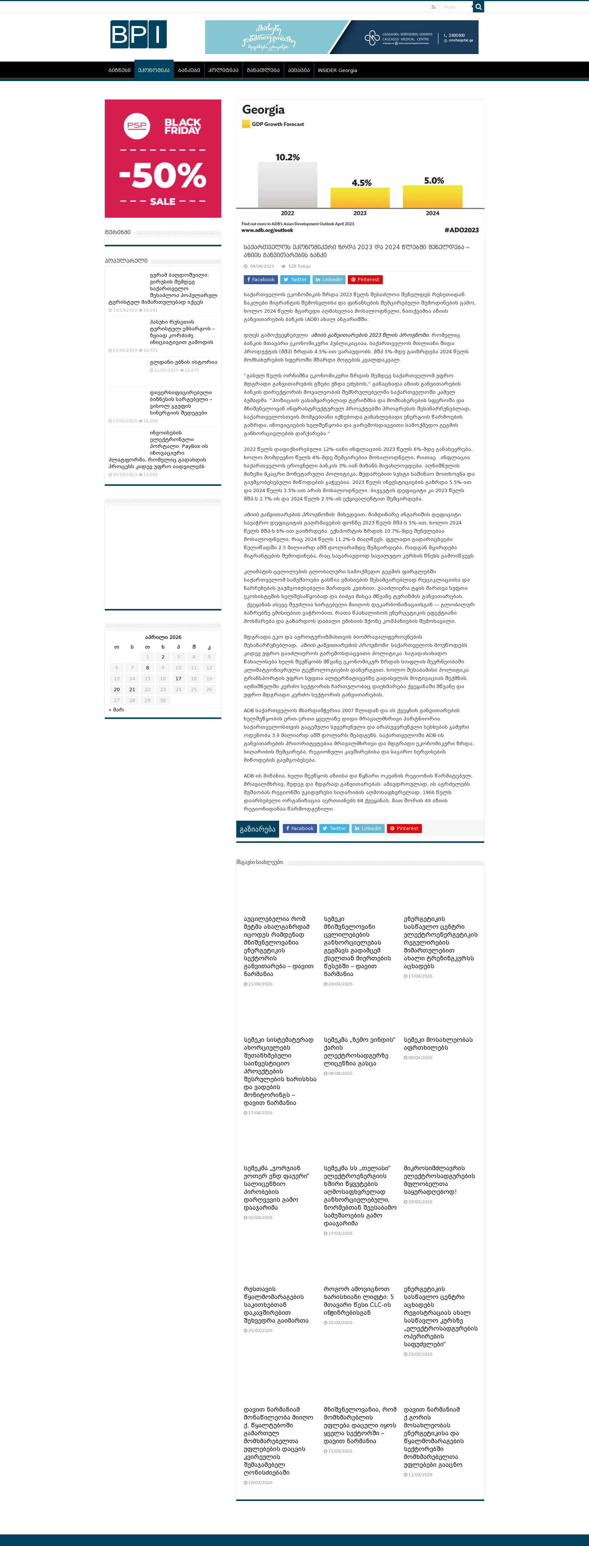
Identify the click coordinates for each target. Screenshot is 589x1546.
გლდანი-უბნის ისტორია (183, 362)
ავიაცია (299, 70)
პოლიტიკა (223, 70)
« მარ (116, 710)
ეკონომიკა (154, 70)
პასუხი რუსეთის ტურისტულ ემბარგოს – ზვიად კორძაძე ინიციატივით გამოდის (182, 332)
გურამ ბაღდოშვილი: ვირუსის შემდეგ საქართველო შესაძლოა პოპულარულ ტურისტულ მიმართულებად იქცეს (163, 288)
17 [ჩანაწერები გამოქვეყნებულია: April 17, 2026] (178, 678)
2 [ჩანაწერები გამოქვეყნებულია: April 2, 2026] (163, 657)
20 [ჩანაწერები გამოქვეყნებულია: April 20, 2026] (117, 689)
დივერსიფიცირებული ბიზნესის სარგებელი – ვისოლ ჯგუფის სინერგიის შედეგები (181, 402)
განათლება (263, 70)
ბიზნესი (120, 70)
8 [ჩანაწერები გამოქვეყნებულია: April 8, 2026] (147, 668)
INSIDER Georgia (337, 70)
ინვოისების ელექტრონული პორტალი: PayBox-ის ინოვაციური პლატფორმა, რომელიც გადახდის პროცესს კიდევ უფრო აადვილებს (158, 449)
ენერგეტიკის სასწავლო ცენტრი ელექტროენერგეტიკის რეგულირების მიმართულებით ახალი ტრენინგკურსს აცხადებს (441, 943)
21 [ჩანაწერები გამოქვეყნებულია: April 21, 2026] (132, 689)
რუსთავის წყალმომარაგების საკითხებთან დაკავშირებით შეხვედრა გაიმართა (276, 1305)
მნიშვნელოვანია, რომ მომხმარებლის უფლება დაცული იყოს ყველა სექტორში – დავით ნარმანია (360, 1425)
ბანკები (189, 70)
